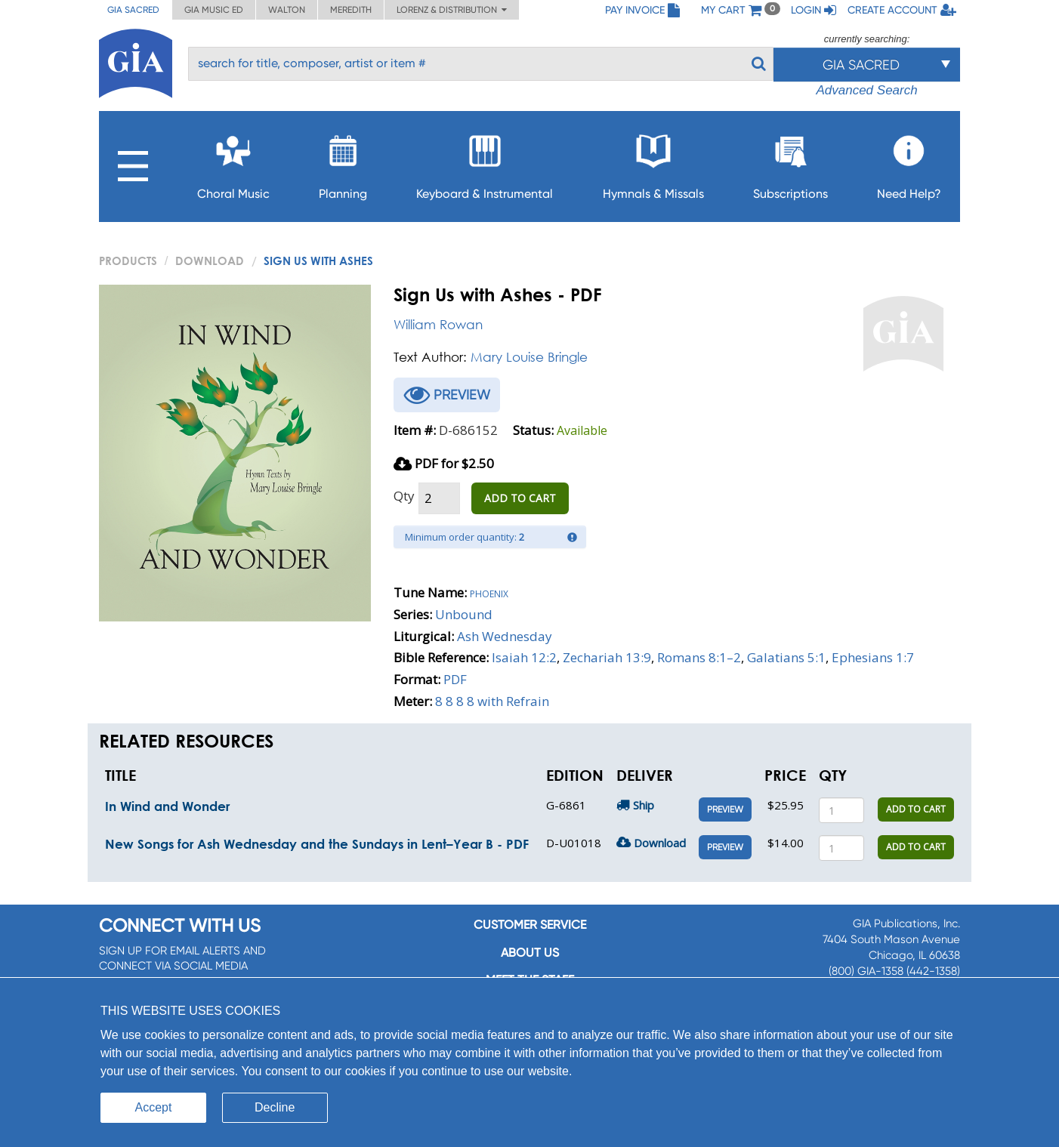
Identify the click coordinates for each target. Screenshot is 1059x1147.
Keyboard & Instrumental (484, 163)
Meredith (351, 10)
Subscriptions (790, 163)
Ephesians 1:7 (873, 657)
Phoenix (489, 592)
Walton (286, 10)
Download (209, 260)
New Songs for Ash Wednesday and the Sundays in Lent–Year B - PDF (317, 844)
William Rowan (438, 324)
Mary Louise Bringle (529, 357)
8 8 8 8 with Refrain (492, 701)
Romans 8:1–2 (699, 657)
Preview (725, 809)
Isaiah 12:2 (524, 657)
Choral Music (233, 163)
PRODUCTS (128, 260)
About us (530, 952)
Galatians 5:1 (786, 657)
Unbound (463, 614)
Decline (275, 1107)
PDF (455, 679)
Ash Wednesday (504, 636)
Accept (153, 1107)
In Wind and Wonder (167, 806)
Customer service (530, 924)
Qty (404, 495)
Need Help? (909, 163)
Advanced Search (866, 90)
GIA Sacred (133, 10)
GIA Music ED (213, 10)
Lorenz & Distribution (452, 10)
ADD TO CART (520, 498)
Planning (343, 163)
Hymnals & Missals (653, 163)
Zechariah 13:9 (607, 657)
